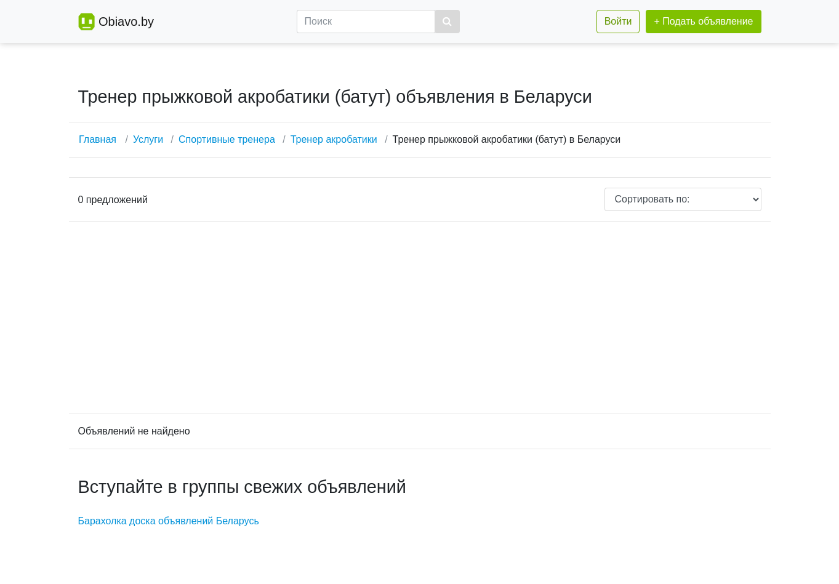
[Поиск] (366, 21)
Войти (618, 21)
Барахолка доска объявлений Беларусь (168, 521)
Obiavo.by (126, 21)
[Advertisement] (420, 317)
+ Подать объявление (703, 21)
